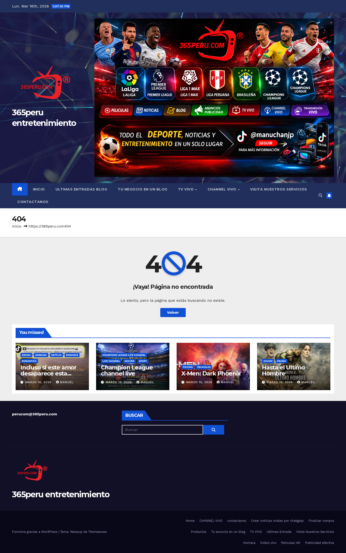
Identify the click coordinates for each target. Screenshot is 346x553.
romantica (29, 361)
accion (267, 361)
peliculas (203, 367)
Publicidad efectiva (319, 543)
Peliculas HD (290, 543)
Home (190, 520)
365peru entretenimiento (60, 494)
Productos (198, 532)
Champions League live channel (124, 355)
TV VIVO (186, 189)
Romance (72, 355)
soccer (129, 361)
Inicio (39, 189)
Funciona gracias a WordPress (35, 532)
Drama (26, 355)
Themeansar (97, 532)
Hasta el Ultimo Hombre (283, 370)
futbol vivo (268, 543)
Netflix (56, 355)
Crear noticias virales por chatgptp (277, 520)
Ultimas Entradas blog (81, 189)
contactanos (33, 202)
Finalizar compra (321, 520)
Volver (173, 312)
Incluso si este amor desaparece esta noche (48, 373)
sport (143, 361)
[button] (320, 195)
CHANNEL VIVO (223, 189)
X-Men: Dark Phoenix (211, 373)
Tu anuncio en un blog (228, 532)
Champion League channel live (127, 370)
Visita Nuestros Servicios (278, 189)
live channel (111, 361)
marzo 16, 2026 (39, 382)
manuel (65, 382)
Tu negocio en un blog (142, 189)
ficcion (188, 367)
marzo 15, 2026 (199, 382)
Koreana (41, 355)
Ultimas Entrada (279, 532)
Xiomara (249, 543)
